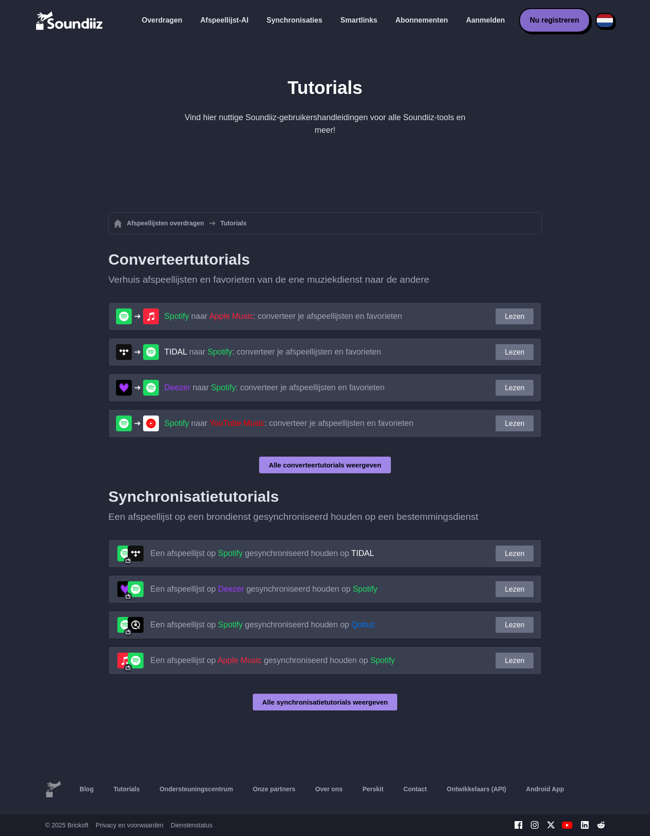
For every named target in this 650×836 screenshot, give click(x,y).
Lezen (515, 316)
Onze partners (274, 789)
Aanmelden (485, 20)
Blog (86, 789)
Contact (415, 789)
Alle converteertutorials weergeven (325, 465)
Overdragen (162, 20)
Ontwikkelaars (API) (476, 789)
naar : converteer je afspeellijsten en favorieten (283, 316)
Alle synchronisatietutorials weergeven (325, 702)
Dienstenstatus (192, 825)
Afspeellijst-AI (224, 20)
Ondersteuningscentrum (196, 789)
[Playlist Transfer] (70, 20)
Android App (545, 789)
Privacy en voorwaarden (129, 825)
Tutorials (126, 789)
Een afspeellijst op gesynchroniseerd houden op (262, 553)
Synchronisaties (295, 20)
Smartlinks (358, 20)
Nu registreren (554, 20)
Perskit (373, 789)
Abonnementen (421, 20)
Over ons (329, 789)
